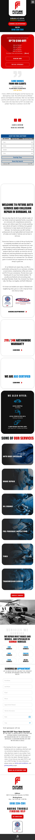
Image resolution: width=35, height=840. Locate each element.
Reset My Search (17, 161)
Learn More (16, 350)
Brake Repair (9, 481)
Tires (5, 556)
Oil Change (8, 506)
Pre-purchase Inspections (15, 531)
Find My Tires (17, 157)
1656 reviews (21, 20)
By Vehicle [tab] (6, 138)
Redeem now (17, 58)
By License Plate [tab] (27, 138)
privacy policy (8, 765)
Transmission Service (13, 581)
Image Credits (17, 839)
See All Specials (17, 64)
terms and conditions (21, 763)
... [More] (26, 53)
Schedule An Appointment (17, 24)
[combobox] (3, 142)
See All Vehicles (26, 660)
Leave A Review (17, 125)
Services (9, 648)
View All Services (17, 595)
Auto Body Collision (12, 456)
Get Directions (17, 816)
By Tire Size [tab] (15, 138)
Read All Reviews (17, 127)
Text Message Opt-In (11, 728)
